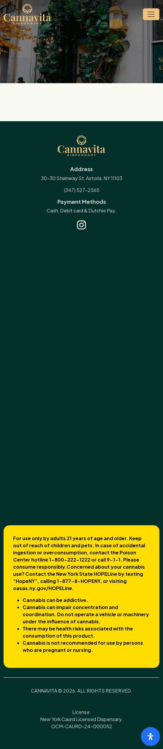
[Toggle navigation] (151, 14)
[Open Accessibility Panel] (150, 736)
